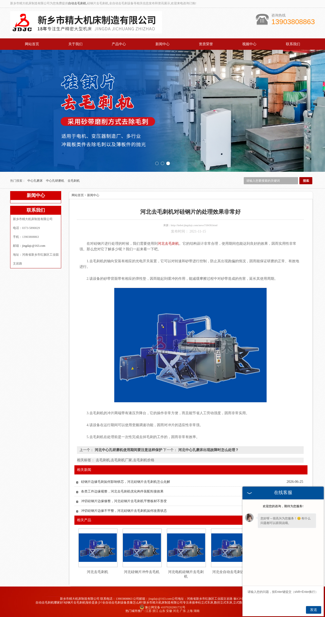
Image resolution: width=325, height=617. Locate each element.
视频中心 (249, 44)
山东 (162, 611)
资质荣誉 (206, 44)
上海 (190, 611)
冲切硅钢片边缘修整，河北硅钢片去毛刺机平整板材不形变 (124, 501)
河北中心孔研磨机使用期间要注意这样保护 (128, 450)
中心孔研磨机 (55, 180)
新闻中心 (162, 44)
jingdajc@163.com (33, 246)
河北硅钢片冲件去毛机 (141, 572)
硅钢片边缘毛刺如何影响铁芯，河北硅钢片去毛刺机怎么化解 (125, 482)
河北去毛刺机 (97, 572)
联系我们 (293, 44)
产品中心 (119, 44)
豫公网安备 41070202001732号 (162, 607)
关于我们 (75, 44)
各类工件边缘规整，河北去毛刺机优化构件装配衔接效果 (122, 491)
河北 (176, 611)
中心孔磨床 (35, 180)
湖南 (196, 611)
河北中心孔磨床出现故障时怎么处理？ (208, 450)
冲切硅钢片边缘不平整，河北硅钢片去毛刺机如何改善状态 (124, 511)
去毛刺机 (74, 180)
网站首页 (32, 44)
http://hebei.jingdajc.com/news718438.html (194, 225)
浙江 (155, 611)
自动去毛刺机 (77, 3)
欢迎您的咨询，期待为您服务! (283, 506)
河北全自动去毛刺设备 (230, 572)
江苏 (148, 611)
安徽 (169, 611)
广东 (183, 611)
